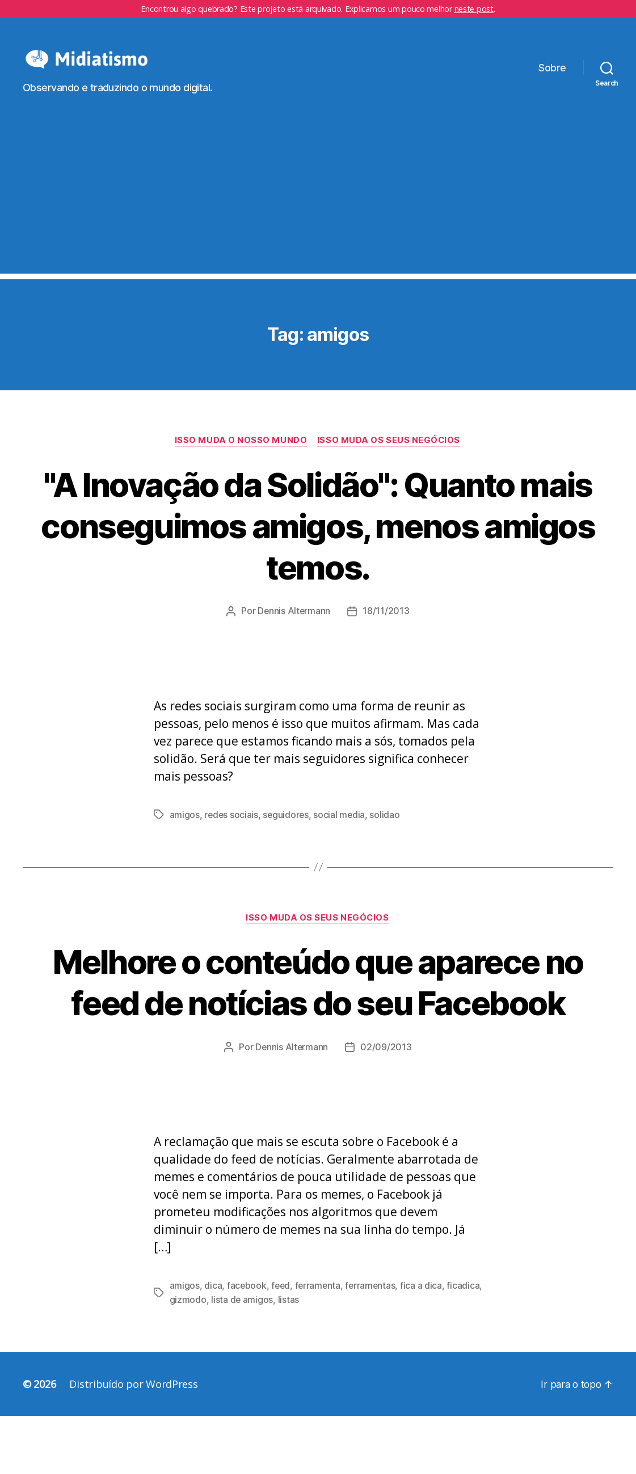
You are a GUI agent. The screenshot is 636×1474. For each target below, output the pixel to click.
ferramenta (319, 1344)
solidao (387, 832)
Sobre (552, 76)
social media (341, 832)
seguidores (287, 832)
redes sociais (231, 832)
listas (326, 1358)
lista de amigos (279, 1358)
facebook (247, 1344)
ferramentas (373, 1344)
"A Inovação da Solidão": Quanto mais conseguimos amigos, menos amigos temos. (318, 542)
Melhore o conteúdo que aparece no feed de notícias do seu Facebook (318, 1019)
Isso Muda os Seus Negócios (390, 458)
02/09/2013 (386, 1105)
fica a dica (425, 1344)
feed (282, 1344)
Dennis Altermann (294, 628)
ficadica (186, 1358)
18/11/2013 (386, 628)
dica (213, 1344)
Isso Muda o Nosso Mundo (240, 458)
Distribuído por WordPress (133, 1442)
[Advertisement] (318, 211)
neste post (474, 8)
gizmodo (225, 1358)
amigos (185, 832)
